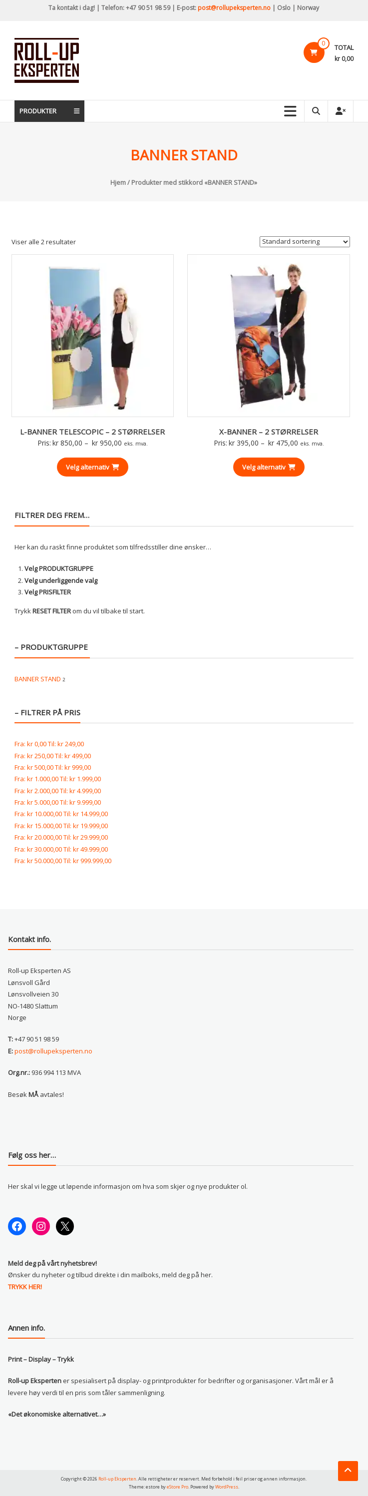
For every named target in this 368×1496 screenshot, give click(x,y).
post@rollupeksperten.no (234, 7)
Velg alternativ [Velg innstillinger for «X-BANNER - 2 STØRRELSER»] (269, 467)
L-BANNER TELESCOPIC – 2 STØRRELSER (92, 432)
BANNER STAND (37, 678)
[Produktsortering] (305, 241)
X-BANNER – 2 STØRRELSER (268, 432)
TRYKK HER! (25, 1286)
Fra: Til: (49, 743)
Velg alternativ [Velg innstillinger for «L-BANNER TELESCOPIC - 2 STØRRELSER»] (92, 467)
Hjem (118, 182)
